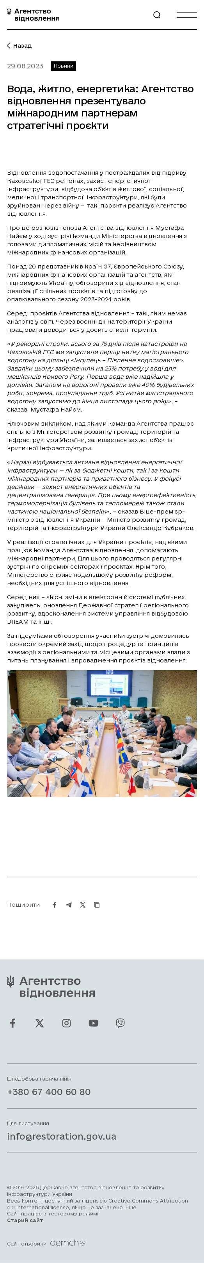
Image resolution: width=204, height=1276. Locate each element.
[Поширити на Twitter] (82, 913)
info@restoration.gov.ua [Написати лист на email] (61, 1144)
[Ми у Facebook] (12, 1031)
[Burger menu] (187, 14)
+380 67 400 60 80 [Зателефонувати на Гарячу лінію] (49, 1100)
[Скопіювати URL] (96, 913)
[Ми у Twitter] (39, 1031)
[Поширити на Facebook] (54, 913)
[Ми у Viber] (120, 1031)
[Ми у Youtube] (93, 1031)
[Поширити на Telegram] (68, 913)
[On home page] (33, 14)
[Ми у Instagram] (66, 1031)
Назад (19, 45)
